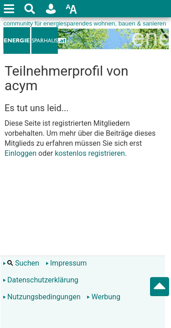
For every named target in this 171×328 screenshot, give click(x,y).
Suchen (21, 263)
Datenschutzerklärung (40, 280)
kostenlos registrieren (90, 153)
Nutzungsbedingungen (41, 296)
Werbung (103, 296)
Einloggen (20, 153)
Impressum (66, 263)
